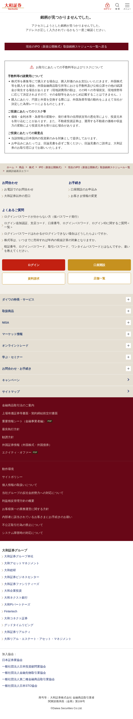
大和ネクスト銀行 (16, 597)
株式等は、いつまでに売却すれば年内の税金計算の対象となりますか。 (51, 240)
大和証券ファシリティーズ (21, 584)
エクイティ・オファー (20, 452)
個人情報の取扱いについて (19, 485)
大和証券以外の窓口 (17, 195)
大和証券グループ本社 (18, 556)
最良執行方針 (11, 429)
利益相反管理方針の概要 (18, 500)
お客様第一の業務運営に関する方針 (25, 509)
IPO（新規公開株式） (51, 167)
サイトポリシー (12, 477)
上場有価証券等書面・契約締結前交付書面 (30, 413)
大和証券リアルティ (17, 632)
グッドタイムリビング (18, 625)
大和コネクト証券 (16, 618)
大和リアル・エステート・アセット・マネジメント (37, 638)
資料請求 (33, 278)
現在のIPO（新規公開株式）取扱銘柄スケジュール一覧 (99, 167)
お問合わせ (10, 183)
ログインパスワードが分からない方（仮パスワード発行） (42, 216)
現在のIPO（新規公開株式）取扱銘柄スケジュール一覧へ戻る (66, 46)
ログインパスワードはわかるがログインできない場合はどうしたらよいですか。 (56, 233)
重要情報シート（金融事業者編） (27, 421)
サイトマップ (11, 391)
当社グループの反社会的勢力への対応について (32, 492)
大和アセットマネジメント (21, 563)
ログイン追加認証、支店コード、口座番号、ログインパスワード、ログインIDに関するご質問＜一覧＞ (67, 225)
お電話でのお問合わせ (18, 189)
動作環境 (8, 469)
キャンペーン (11, 380)
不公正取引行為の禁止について (22, 525)
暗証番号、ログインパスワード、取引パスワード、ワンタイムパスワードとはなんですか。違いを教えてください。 (67, 248)
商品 (21, 167)
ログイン (33, 265)
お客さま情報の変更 (84, 195)
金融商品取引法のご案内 (18, 405)
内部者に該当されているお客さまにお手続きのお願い (37, 517)
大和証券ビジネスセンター (21, 577)
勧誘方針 (8, 437)
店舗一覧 (99, 278)
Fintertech (10, 611)
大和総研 (10, 570)
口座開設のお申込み (84, 189)
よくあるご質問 (13, 210)
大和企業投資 (13, 590)
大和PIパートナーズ (17, 604)
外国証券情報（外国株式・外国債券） (27, 445)
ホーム (10, 167)
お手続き (75, 183)
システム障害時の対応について (22, 532)
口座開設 (99, 265)
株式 (31, 167)
